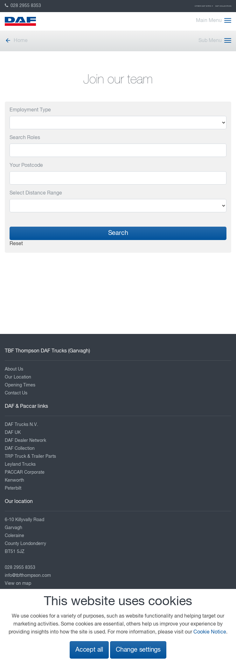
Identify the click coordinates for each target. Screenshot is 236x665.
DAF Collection (223, 6)
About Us (14, 369)
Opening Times (20, 385)
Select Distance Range (36, 193)
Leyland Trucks (20, 464)
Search (118, 233)
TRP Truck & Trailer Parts (30, 456)
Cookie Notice (209, 632)
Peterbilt (13, 488)
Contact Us (16, 393)
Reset (16, 243)
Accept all (89, 650)
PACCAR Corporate (25, 472)
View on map (18, 583)
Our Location (18, 377)
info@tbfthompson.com (28, 575)
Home (16, 40)
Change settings (138, 650)
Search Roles (25, 137)
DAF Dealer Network (25, 440)
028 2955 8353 (23, 6)
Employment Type (30, 110)
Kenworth (14, 480)
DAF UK (13, 432)
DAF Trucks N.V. (21, 424)
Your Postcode (26, 165)
